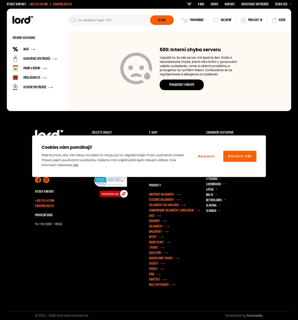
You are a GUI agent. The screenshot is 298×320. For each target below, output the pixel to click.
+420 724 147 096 (38, 4)
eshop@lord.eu (62, 4)
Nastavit (206, 156)
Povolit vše (240, 156)
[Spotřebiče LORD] (23, 20)
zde (75, 165)
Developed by (244, 315)
